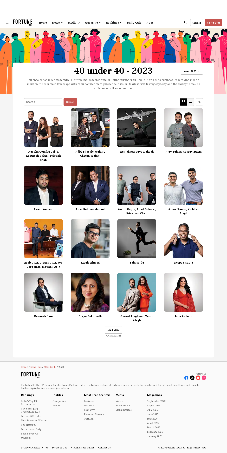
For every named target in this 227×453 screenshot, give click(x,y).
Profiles (57, 395)
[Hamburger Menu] (7, 22)
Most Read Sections (97, 395)
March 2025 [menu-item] (153, 427)
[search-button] (186, 22)
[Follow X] (192, 377)
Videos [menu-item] (119, 401)
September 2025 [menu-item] (156, 401)
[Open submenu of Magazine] (92, 22)
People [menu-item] (56, 405)
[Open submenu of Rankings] (114, 22)
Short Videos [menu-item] (123, 405)
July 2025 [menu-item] (152, 409)
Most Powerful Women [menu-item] (34, 420)
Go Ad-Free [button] (213, 22)
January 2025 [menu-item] (154, 436)
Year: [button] (191, 71)
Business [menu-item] (89, 401)
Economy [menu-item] (89, 409)
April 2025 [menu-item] (153, 423)
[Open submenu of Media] (73, 22)
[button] (183, 101)
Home (43, 22)
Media (120, 395)
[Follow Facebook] (186, 377)
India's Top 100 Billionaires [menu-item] (29, 403)
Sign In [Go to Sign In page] (196, 22)
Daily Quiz (134, 22)
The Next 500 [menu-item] (28, 424)
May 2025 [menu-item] (152, 418)
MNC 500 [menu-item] (26, 438)
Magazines (154, 395)
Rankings (27, 395)
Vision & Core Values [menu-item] (82, 447)
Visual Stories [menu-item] (124, 409)
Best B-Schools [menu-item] (29, 433)
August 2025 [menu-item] (153, 405)
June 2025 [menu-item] (152, 414)
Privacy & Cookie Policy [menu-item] (34, 447)
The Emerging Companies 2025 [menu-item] (30, 410)
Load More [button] (113, 329)
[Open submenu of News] (57, 22)
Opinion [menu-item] (89, 418)
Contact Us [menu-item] (104, 447)
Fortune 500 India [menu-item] (31, 416)
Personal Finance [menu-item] (94, 414)
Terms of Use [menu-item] (59, 447)
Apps (150, 22)
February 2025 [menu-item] (155, 431)
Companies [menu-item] (59, 401)
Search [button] (70, 102)
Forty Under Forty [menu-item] (31, 429)
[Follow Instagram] (204, 377)
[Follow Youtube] (198, 377)
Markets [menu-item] (89, 405)
